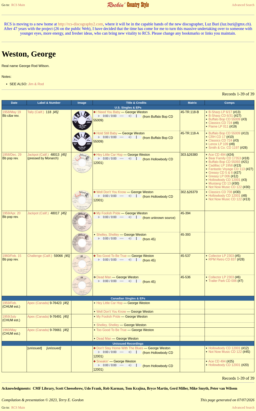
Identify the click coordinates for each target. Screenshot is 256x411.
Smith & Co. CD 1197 (224, 147)
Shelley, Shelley (107, 234)
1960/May (9, 330)
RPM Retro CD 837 (222, 259)
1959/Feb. (9, 303)
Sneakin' (102, 361)
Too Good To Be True (111, 255)
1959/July (9, 316)
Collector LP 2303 (221, 255)
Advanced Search (243, 5)
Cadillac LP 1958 (221, 165)
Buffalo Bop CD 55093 (224, 162)
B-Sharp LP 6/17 (220, 112)
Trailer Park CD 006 (222, 280)
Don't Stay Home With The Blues (119, 348)
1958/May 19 (11, 112)
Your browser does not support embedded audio (118, 116)
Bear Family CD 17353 (225, 158)
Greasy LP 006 (219, 176)
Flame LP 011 (218, 126)
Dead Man (103, 277)
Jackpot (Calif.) (38, 154)
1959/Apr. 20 (11, 213)
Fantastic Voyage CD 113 (227, 169)
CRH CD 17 (217, 137)
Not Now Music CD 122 (225, 187)
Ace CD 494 (217, 154)
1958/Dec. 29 (11, 154)
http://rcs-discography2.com (80, 24)
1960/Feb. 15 (11, 255)
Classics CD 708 (220, 192)
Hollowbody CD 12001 (224, 180)
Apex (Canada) (38, 303)
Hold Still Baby (106, 133)
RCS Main (18, 5)
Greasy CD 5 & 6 (221, 172)
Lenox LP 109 (218, 144)
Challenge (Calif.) (39, 255)
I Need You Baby (108, 112)
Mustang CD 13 (220, 183)
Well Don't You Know (111, 192)
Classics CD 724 (220, 123)
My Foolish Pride (108, 213)
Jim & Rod (36, 84)
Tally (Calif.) (35, 112)
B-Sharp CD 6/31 (221, 115)
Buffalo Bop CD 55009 (224, 119)
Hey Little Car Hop (109, 154)
